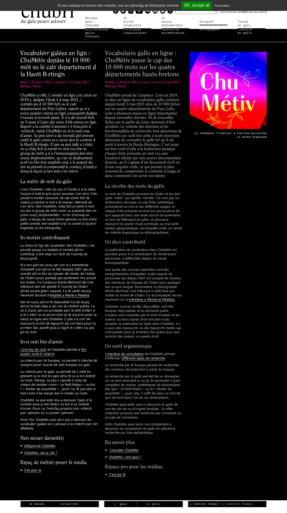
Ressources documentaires (173, 31)
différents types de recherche (143, 354)
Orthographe (209, 29)
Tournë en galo (250, 21)
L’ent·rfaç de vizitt (33, 345)
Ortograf (207, 21)
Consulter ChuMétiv (124, 446)
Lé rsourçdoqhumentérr (172, 20)
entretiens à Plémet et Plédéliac (152, 296)
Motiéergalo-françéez (96, 20)
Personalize (222, 5)
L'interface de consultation (124, 350)
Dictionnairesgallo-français (97, 31)
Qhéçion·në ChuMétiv (39, 442)
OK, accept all (196, 5)
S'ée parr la (32, 466)
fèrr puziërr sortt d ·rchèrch (53, 347)
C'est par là (117, 471)
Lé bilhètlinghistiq (132, 20)
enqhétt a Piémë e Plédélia (69, 291)
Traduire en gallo (247, 31)
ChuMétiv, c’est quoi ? (125, 453)
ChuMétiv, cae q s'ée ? (40, 448)
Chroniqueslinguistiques (134, 31)
